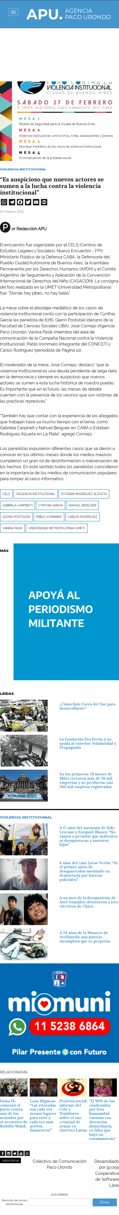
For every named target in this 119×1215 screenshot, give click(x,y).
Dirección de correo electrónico (14, 1202)
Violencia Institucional (23, 169)
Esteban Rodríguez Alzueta (84, 494)
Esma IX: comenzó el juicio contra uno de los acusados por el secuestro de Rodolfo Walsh (14, 1113)
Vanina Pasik (12, 528)
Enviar (105, 1202)
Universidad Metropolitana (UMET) (56, 528)
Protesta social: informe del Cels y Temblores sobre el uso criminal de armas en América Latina (73, 1115)
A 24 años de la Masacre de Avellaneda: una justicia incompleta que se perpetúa (85, 936)
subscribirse (10, 1160)
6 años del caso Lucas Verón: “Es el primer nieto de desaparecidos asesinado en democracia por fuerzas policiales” (89, 871)
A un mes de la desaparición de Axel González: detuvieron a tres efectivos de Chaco (89, 902)
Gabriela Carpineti (17, 505)
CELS (6, 494)
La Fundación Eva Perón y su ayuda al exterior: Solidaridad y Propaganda (88, 743)
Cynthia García (50, 505)
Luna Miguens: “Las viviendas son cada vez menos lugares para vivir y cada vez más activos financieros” (43, 1115)
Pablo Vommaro (49, 516)
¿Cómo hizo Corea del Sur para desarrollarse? (87, 706)
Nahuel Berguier (82, 505)
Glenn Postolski (16, 516)
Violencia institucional (35, 494)
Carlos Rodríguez (82, 516)
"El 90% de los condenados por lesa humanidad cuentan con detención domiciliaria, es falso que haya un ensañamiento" (102, 1119)
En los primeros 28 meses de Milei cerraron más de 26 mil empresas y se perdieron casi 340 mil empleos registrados (86, 780)
